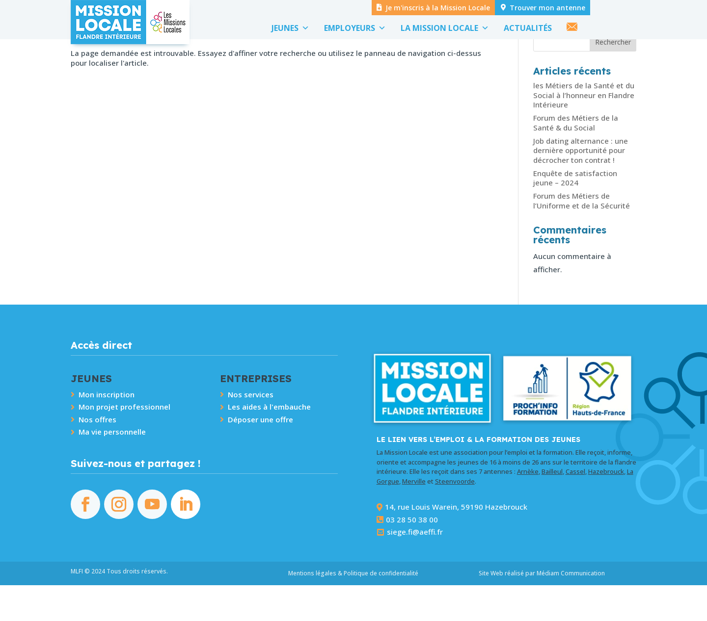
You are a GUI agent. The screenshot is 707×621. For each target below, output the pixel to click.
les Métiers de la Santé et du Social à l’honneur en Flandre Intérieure (583, 130)
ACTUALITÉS (528, 28)
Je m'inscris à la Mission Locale (437, 7)
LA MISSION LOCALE (445, 28)
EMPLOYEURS (355, 28)
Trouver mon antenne (547, 7)
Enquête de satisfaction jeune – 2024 (575, 214)
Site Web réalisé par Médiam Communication (542, 609)
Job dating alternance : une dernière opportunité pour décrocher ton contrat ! (580, 186)
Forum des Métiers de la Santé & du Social (575, 158)
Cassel (575, 507)
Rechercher (613, 77)
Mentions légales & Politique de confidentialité (353, 609)
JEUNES (290, 28)
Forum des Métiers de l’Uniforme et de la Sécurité (581, 236)
